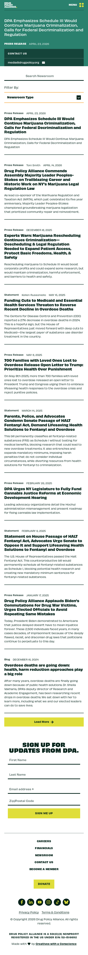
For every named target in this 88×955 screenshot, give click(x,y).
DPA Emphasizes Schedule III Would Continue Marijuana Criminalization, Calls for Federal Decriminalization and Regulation (43, 27)
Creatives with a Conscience (56, 943)
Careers (44, 841)
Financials (44, 848)
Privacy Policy (29, 912)
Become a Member (44, 869)
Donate (44, 883)
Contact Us (44, 862)
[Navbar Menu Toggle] (76, 5)
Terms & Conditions (55, 912)
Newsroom (44, 855)
